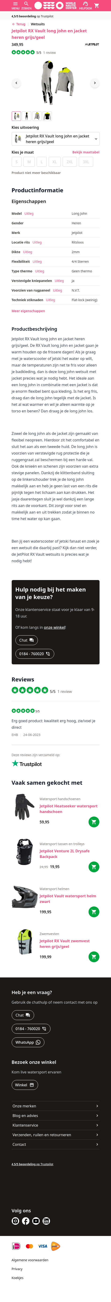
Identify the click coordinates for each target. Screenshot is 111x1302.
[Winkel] (25, 1085)
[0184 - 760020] (34, 654)
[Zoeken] (26, 5)
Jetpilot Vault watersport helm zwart (68, 898)
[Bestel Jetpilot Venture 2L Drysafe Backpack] (94, 867)
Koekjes (18, 1278)
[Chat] (26, 640)
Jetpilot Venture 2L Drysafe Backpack (65, 853)
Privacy (17, 1269)
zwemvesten (49, 934)
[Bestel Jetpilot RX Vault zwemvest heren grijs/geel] (94, 956)
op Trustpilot (33, 16)
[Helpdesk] (85, 5)
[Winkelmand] (96, 5)
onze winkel (54, 627)
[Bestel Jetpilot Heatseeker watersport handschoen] (94, 822)
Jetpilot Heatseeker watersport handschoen (69, 808)
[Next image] (95, 83)
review (49, 52)
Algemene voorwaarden (30, 1260)
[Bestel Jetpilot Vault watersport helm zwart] (94, 911)
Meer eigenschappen (28, 311)
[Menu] (16, 5)
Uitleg (28, 213)
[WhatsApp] (28, 1042)
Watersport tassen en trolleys (62, 844)
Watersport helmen (54, 889)
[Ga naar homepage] (55, 5)
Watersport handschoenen (60, 799)
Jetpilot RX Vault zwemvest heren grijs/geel (65, 943)
